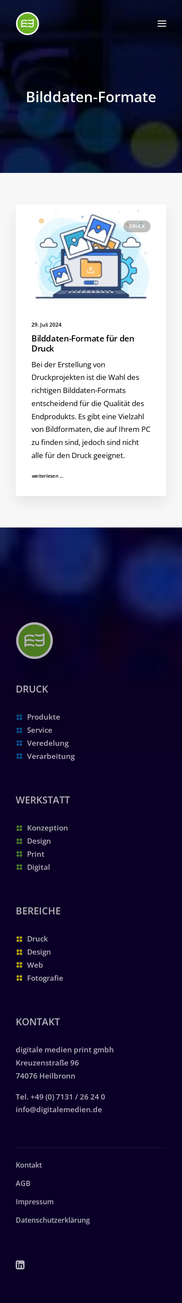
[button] (162, 23)
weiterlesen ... (48, 475)
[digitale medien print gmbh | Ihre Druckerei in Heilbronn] (27, 23)
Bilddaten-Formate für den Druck (82, 343)
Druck (137, 226)
